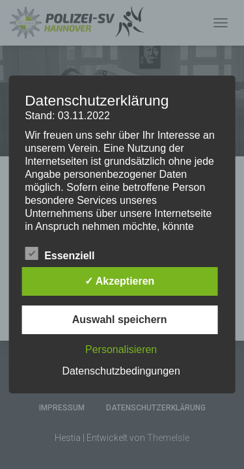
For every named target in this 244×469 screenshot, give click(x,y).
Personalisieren (121, 349)
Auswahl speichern (119, 319)
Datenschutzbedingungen (121, 371)
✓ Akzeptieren (120, 281)
